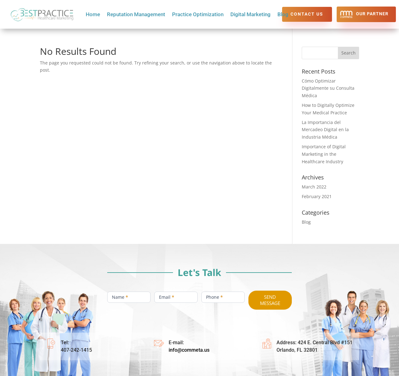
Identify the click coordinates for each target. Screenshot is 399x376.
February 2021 (317, 196)
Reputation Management (136, 14)
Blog (282, 14)
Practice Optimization (198, 14)
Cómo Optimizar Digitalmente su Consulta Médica (328, 88)
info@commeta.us (189, 350)
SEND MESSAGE (270, 300)
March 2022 (314, 187)
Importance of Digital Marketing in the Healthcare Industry (324, 154)
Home (93, 14)
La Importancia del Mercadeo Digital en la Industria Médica (325, 129)
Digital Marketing (250, 14)
